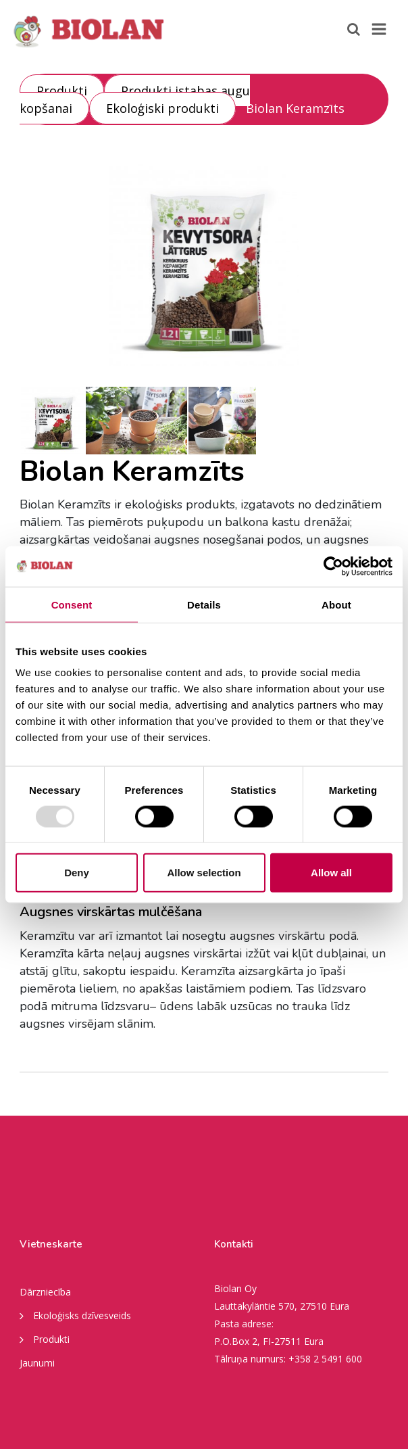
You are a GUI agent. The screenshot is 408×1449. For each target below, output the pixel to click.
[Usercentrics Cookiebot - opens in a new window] (333, 566)
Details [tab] (204, 604)
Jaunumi (37, 1362)
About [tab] (336, 604)
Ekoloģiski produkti (162, 108)
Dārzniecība (45, 1291)
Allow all (331, 872)
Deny (76, 872)
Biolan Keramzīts (295, 108)
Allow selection (203, 872)
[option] (204, 264)
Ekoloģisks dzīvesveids (75, 1315)
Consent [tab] (72, 604)
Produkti (61, 90)
